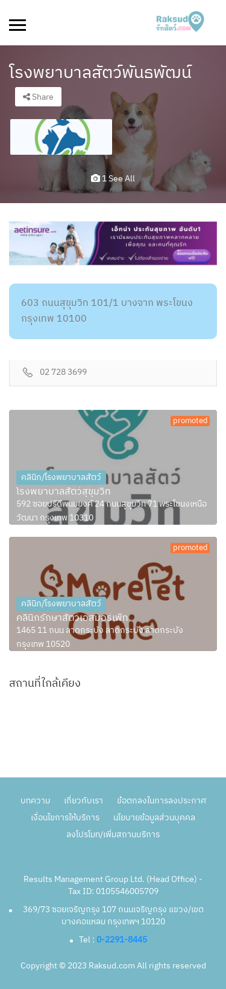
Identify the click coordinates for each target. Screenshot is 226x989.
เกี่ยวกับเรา (83, 801)
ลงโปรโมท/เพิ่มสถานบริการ (113, 834)
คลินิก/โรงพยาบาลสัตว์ (61, 477)
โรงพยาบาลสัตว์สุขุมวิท (63, 492)
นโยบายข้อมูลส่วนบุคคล (154, 818)
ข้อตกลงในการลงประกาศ (161, 801)
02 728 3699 (63, 372)
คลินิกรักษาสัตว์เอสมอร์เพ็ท (72, 618)
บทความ (35, 801)
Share (38, 97)
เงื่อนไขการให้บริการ (65, 818)
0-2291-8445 (121, 940)
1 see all (113, 179)
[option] (61, 137)
